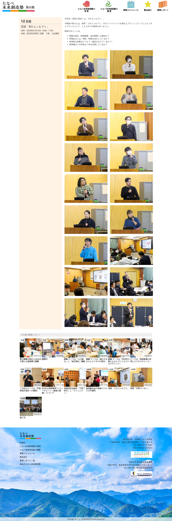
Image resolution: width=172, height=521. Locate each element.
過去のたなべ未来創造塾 (30, 464)
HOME (22, 443)
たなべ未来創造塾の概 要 (109, 10)
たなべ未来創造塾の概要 (30, 450)
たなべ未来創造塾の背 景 (86, 10)
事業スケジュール (131, 10)
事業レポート (163, 10)
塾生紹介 (148, 10)
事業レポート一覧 (27, 460)
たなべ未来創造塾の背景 (30, 446)
